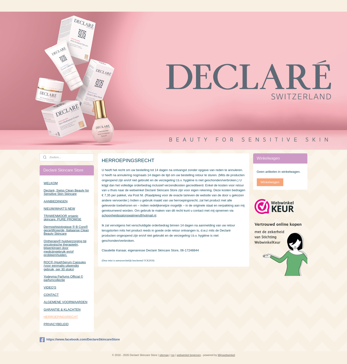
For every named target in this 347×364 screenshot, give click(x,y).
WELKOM (51, 183)
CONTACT (51, 295)
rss (173, 355)
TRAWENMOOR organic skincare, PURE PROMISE (62, 217)
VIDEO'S (50, 287)
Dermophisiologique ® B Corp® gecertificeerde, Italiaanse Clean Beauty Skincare (66, 230)
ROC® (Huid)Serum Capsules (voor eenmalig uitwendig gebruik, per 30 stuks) (65, 265)
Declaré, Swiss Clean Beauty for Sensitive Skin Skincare (66, 192)
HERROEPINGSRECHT (61, 317)
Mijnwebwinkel (226, 355)
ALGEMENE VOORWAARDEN (65, 302)
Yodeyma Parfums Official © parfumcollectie (63, 278)
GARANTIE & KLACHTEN (62, 309)
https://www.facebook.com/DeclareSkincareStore (67, 340)
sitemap (164, 355)
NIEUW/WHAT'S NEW (59, 208)
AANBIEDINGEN (55, 201)
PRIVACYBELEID (56, 324)
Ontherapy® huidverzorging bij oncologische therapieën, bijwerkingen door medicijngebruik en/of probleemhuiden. (65, 248)
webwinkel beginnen (189, 355)
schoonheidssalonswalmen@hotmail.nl (129, 215)
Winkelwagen (270, 182)
